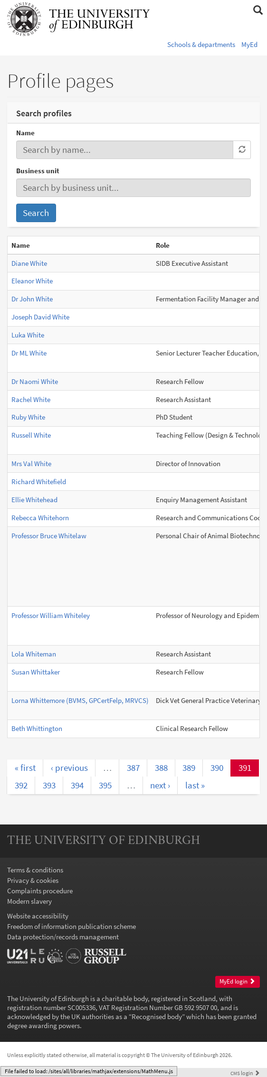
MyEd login (237, 981)
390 (216, 767)
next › (160, 785)
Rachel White (30, 399)
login (245, 1073)
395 (105, 785)
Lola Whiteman (33, 653)
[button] (257, 10)
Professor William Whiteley (50, 615)
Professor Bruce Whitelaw (48, 535)
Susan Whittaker (35, 671)
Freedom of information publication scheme (71, 926)
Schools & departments (201, 44)
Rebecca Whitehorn (40, 517)
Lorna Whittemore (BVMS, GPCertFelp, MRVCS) (80, 700)
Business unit (37, 170)
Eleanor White (32, 280)
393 (49, 785)
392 (21, 785)
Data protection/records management (63, 936)
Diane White (29, 263)
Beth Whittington (36, 728)
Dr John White (32, 298)
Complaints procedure (40, 890)
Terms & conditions (35, 869)
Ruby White (28, 416)
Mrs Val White (31, 463)
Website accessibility (37, 915)
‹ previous (69, 767)
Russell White (31, 435)
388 (161, 767)
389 (188, 767)
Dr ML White (29, 352)
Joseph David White (40, 316)
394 (77, 785)
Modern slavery (29, 901)
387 (133, 767)
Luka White (27, 334)
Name (25, 132)
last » (195, 785)
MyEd (249, 44)
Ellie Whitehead (34, 499)
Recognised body (157, 1016)
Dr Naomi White (34, 381)
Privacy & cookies (32, 880)
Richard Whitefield (38, 481)
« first (25, 767)
